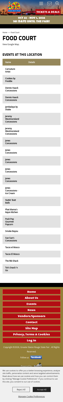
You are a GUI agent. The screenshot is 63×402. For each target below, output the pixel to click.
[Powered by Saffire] (37, 366)
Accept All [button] (41, 389)
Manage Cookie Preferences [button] (31, 396)
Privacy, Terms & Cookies (31, 334)
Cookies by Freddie (10, 79)
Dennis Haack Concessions (11, 89)
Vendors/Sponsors (31, 316)
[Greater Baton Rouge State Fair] (13, 7)
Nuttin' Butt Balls (10, 201)
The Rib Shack (11, 260)
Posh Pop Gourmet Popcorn (9, 222)
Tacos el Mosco (12, 247)
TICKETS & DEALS (47, 12)
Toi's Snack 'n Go (11, 269)
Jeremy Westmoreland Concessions (12, 119)
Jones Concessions (11, 142)
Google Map (13, 44)
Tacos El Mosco (12, 254)
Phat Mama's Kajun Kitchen (11, 210)
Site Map (31, 328)
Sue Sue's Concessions (11, 239)
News (31, 310)
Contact (31, 322)
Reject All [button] (21, 389)
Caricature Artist (10, 70)
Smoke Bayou (11, 231)
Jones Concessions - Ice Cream (11, 190)
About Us (31, 298)
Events (31, 304)
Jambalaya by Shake (11, 108)
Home (5, 32)
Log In (31, 340)
